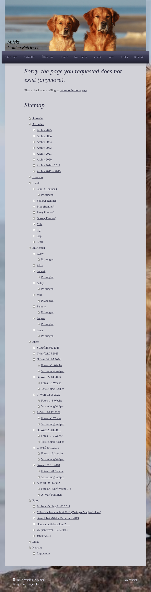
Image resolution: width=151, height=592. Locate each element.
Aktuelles (38, 124)
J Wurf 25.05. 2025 (48, 347)
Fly (39, 230)
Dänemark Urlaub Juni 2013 (53, 524)
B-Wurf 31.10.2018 (48, 465)
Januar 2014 (44, 535)
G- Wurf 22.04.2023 (49, 377)
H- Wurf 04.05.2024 (49, 359)
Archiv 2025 (44, 130)
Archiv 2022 (44, 147)
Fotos (35, 500)
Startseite (37, 118)
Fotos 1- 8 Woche (51, 400)
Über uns (37, 177)
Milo (39, 294)
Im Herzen (38, 247)
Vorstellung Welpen (52, 371)
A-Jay (40, 283)
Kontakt (37, 547)
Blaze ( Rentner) (46, 218)
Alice (40, 265)
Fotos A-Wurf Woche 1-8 (56, 488)
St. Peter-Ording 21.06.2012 (53, 506)
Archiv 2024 (44, 136)
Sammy (41, 306)
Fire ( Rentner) (45, 212)
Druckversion (23, 579)
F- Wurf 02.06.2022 (48, 394)
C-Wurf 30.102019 (48, 447)
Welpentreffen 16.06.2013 (52, 529)
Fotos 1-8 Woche (51, 382)
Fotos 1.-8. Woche (52, 435)
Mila (39, 224)
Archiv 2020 (44, 159)
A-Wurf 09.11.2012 (48, 482)
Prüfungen (47, 194)
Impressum (43, 553)
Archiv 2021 (44, 153)
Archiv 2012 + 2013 (49, 171)
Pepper (41, 318)
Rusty (40, 253)
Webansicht (131, 579)
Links (35, 541)
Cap (39, 236)
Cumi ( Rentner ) (47, 188)
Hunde (36, 183)
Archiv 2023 (44, 141)
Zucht (35, 341)
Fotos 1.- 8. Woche (52, 471)
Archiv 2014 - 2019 (48, 165)
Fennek (41, 271)
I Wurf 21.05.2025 (48, 353)
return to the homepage (73, 90)
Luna (40, 330)
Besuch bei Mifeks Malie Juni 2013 (58, 518)
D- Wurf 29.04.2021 (49, 430)
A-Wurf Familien (51, 494)
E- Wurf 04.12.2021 (48, 412)
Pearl (40, 241)
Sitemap (40, 579)
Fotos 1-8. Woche (51, 365)
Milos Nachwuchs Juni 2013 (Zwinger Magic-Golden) (69, 512)
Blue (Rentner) (45, 206)
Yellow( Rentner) (47, 200)
